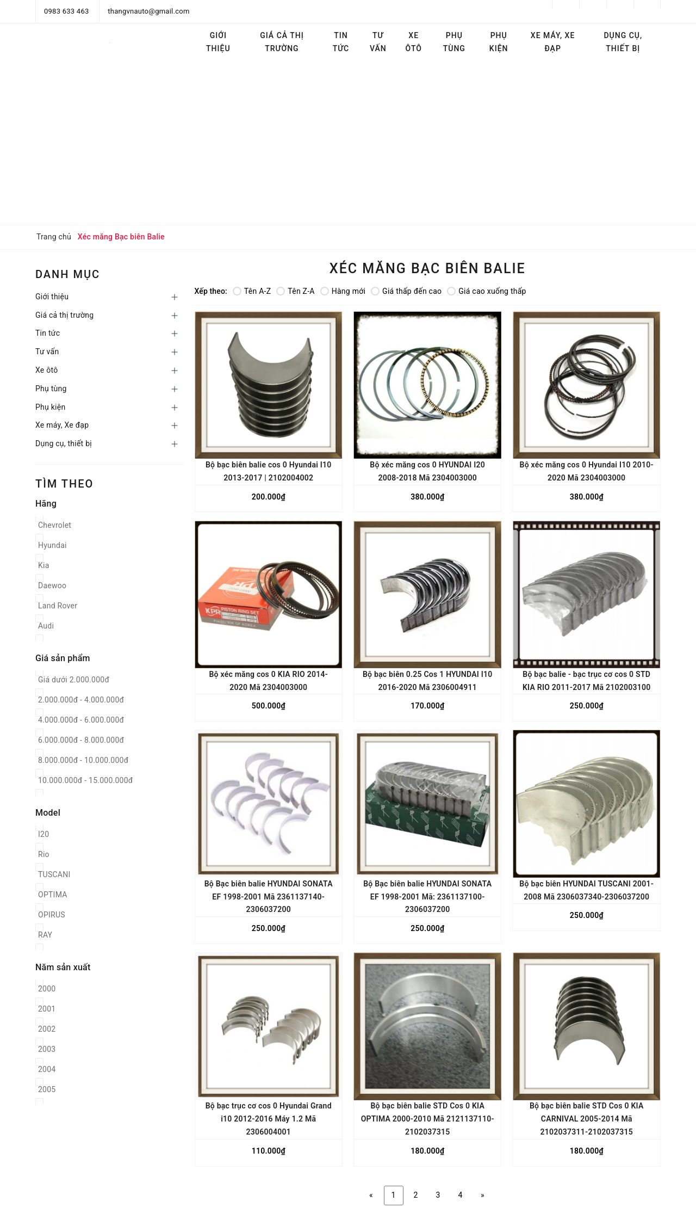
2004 (46, 1069)
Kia (43, 565)
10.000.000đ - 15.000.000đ (85, 780)
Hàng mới (342, 291)
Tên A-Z (252, 291)
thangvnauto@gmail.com (148, 11)
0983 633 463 (66, 11)
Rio (43, 854)
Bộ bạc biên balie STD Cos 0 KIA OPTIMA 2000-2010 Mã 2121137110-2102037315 (427, 1118)
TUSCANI (54, 874)
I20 (43, 834)
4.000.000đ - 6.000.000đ (81, 720)
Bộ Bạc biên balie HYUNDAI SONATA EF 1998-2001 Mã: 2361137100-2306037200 (427, 896)
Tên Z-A (295, 291)
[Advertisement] (348, 143)
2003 (46, 1049)
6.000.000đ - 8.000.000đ (81, 740)
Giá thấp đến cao (406, 291)
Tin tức (341, 42)
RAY (45, 935)
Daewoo (52, 585)
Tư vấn (378, 42)
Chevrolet (54, 525)
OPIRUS (51, 914)
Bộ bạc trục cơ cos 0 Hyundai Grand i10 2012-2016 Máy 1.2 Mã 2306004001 (269, 1118)
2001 (46, 1009)
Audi (46, 625)
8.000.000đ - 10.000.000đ (83, 760)
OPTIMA (52, 894)
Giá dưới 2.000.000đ (73, 679)
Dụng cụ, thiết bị (623, 42)
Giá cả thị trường (281, 42)
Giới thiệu (218, 42)
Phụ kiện (498, 42)
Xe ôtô (414, 42)
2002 (46, 1029)
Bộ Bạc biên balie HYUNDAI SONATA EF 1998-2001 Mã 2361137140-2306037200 (268, 896)
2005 (46, 1089)
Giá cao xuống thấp (486, 291)
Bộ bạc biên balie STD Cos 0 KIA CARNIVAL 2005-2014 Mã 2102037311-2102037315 (587, 1118)
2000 (46, 988)
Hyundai (52, 545)
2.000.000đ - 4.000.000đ (81, 699)
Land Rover (57, 605)
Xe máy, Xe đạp (553, 42)
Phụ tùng (454, 42)
